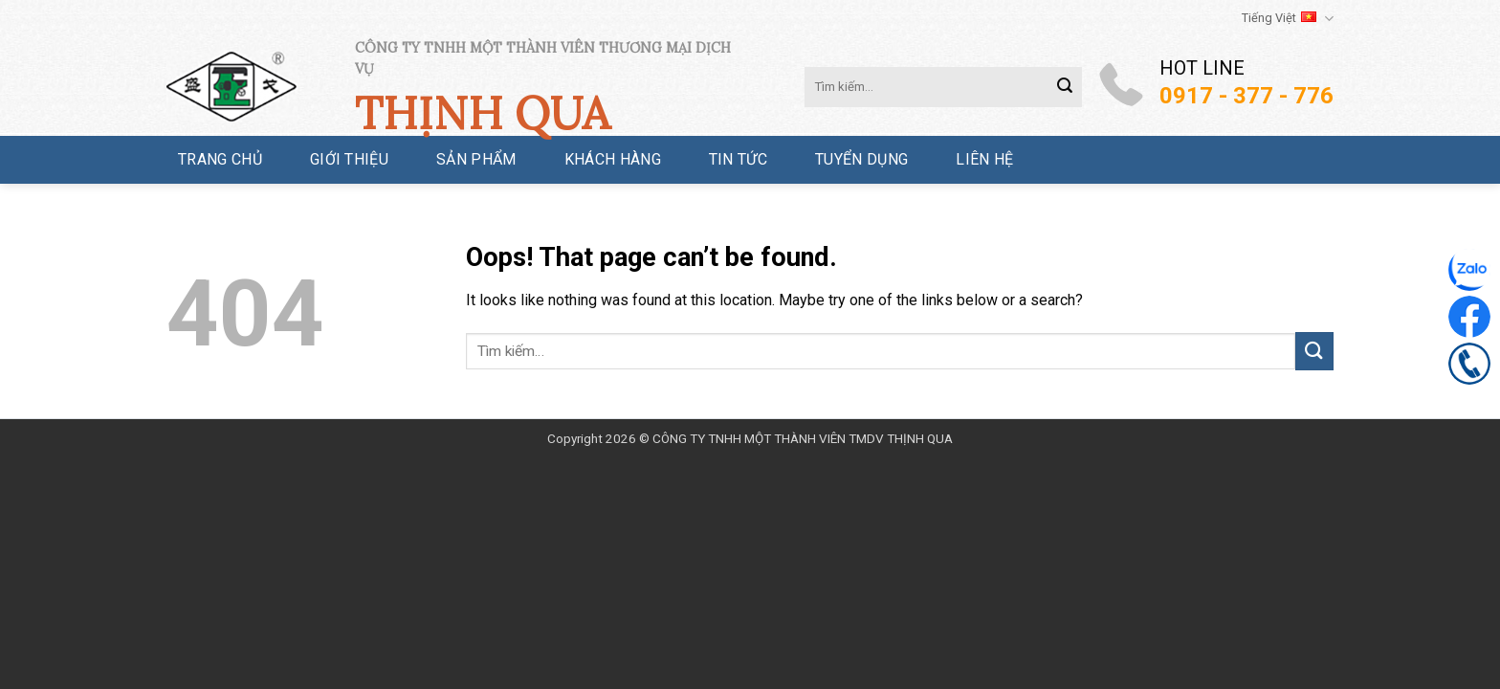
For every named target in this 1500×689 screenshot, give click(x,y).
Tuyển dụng (861, 159)
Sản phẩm (476, 159)
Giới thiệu (349, 159)
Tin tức (738, 159)
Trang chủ (220, 159)
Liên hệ (984, 159)
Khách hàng (612, 159)
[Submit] (1064, 87)
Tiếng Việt (1288, 19)
